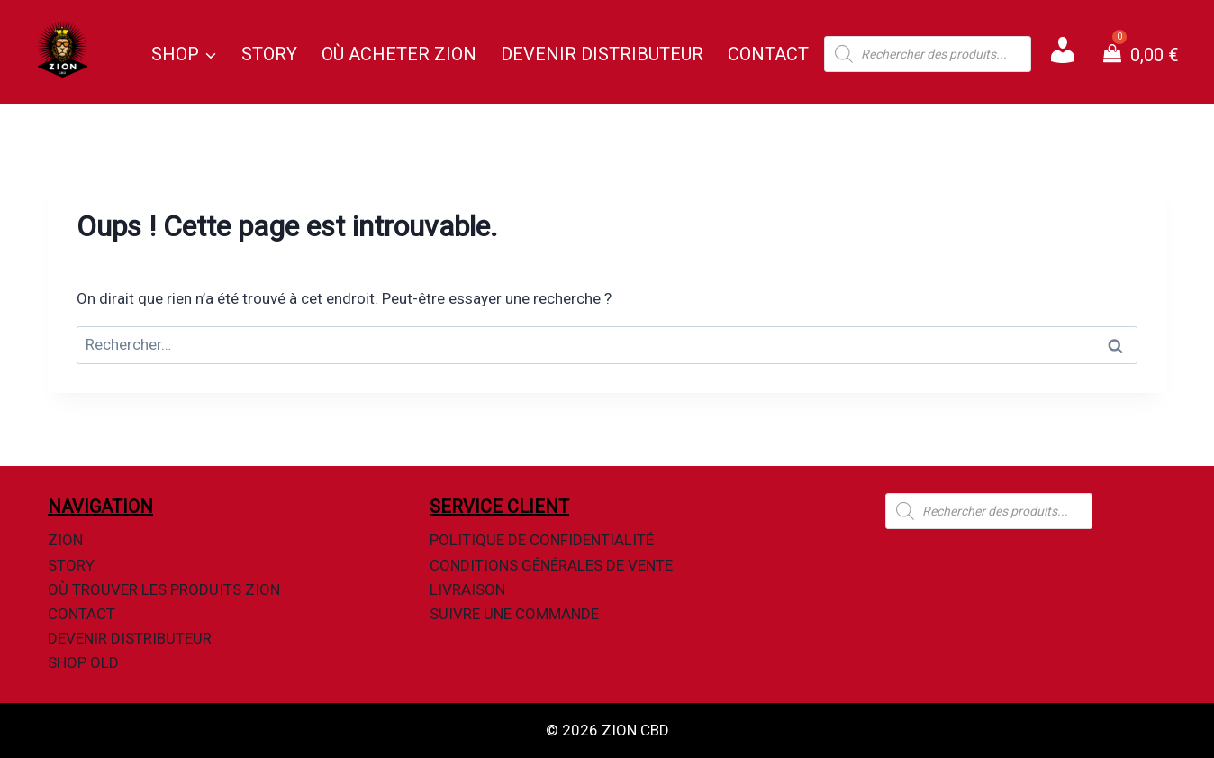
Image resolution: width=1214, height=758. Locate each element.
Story (269, 54)
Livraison (467, 589)
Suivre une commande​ (514, 614)
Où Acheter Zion (399, 54)
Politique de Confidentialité (542, 540)
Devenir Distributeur (602, 54)
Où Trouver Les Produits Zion (164, 589)
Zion (65, 540)
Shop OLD (83, 662)
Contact (768, 54)
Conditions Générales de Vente (551, 565)
